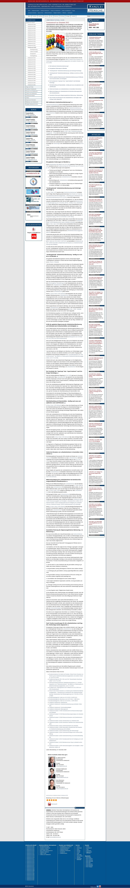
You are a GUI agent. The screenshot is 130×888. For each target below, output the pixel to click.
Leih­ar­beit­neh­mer (64, 180)
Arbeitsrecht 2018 (32, 41)
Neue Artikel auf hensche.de (46, 850)
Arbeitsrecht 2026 (32, 24)
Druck (78, 849)
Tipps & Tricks (40, 12)
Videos (27, 97)
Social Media (79, 856)
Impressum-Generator (32, 12)
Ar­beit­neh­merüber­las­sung (52, 104)
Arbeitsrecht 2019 (32, 39)
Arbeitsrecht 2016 (32, 45)
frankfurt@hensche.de (32, 121)
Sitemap (78, 857)
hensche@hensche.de (61, 766)
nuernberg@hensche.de (33, 153)
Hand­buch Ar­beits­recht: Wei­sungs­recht (58, 709)
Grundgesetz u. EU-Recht (65, 846)
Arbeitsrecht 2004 (32, 78)
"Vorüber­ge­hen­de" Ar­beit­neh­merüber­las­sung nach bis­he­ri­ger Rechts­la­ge (65, 70)
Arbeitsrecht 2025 (32, 26)
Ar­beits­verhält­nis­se (77, 534)
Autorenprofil (52, 804)
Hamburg (40, 16)
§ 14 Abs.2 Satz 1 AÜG (54, 490)
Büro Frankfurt (89, 858)
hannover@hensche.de (32, 134)
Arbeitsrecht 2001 (32, 84)
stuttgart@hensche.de (32, 159)
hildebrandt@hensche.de (62, 777)
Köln (51, 16)
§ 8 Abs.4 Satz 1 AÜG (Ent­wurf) (53, 405)
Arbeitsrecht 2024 (32, 28)
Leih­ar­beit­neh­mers (50, 113)
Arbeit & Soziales (34, 51)
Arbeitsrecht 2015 (32, 47)
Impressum (88, 850)
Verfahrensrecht (63, 853)
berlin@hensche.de (32, 115)
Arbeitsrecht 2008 (32, 70)
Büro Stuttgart (89, 866)
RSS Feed (79, 854)
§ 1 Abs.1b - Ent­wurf (53, 262)
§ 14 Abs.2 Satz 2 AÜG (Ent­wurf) (57, 506)
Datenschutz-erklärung (89, 852)
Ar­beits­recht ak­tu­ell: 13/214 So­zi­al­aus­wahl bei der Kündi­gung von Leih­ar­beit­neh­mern (64, 502)
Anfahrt (27, 117)
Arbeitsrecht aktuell (35, 10)
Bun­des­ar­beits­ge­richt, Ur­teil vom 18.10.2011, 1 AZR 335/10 (63, 700)
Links (78, 853)
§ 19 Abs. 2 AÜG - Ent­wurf (74, 309)
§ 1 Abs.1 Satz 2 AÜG (51, 192)
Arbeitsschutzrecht (64, 849)
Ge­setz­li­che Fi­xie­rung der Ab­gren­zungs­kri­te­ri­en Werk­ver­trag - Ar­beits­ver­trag (66, 95)
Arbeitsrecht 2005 (32, 76)
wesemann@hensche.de (62, 788)
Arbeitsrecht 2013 (32, 60)
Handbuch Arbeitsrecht (45, 10)
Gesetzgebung (33, 55)
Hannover (46, 16)
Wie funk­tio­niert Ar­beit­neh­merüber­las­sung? (59, 66)
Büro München (89, 864)
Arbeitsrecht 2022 (32, 33)
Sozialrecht (62, 852)
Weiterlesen (93, 49)
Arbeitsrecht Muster (48, 12)
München (56, 16)
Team (87, 849)
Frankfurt (34, 16)
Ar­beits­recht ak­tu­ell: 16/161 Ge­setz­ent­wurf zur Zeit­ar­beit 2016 (64, 720)
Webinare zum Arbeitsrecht (32, 102)
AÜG (47, 166)
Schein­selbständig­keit (56, 608)
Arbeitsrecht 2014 (32, 57)
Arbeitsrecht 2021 (32, 35)
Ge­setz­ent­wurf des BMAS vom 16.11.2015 (60, 164)
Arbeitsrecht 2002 (32, 82)
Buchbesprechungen (44, 846)
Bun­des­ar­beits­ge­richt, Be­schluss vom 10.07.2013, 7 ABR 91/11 (64, 699)
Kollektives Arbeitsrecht (65, 850)
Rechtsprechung (33, 49)
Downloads (79, 848)
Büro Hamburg (89, 860)
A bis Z (78, 846)
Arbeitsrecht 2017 (32, 43)
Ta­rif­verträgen (57, 143)
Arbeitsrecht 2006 (32, 74)
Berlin (29, 16)
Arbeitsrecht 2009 (32, 68)
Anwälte (73, 16)
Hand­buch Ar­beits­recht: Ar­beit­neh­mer (58, 702)
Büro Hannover (89, 861)
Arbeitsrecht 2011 (32, 64)
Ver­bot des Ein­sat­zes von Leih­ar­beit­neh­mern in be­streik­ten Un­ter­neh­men (65, 88)
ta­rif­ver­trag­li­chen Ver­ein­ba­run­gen (56, 283)
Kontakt (78, 852)
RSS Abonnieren (79, 807)
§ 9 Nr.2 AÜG (68, 375)
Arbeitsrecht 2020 (32, 37)
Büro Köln (88, 862)
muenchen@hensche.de (33, 147)
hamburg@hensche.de (32, 128)
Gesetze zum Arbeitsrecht (55, 10)
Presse (73, 10)
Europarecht (33, 53)
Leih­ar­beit (69, 38)
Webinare (64, 12)
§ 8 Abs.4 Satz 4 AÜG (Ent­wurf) (61, 437)
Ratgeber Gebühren (57, 12)
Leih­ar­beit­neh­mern (66, 176)
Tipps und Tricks (29, 87)
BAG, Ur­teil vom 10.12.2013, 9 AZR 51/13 (57, 241)
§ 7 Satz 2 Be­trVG (78, 485)
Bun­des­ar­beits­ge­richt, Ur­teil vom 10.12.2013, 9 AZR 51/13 (63, 697)
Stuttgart (68, 16)
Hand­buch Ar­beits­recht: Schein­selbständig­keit (60, 707)
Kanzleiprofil (70, 12)
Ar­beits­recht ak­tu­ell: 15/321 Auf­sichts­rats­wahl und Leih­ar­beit (65, 504)
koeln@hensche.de (32, 140)
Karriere (78, 850)
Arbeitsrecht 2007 (32, 72)
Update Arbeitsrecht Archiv (32, 104)
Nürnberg (62, 16)
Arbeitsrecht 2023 (32, 30)
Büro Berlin (88, 857)
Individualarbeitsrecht (64, 848)
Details (32, 117)
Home (29, 10)
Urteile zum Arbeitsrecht (66, 10)
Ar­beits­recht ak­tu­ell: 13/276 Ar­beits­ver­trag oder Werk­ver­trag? (63, 730)
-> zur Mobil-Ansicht (30, 20)
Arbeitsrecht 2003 (32, 80)
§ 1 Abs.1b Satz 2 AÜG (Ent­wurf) (57, 293)
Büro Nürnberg (89, 865)
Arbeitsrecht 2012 (32, 62)
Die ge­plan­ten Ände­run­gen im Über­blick (58, 68)
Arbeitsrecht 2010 (32, 66)
